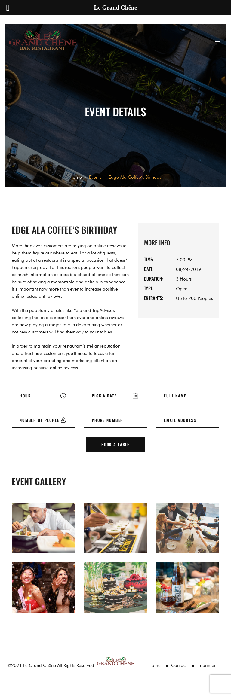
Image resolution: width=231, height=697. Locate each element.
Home (75, 177)
